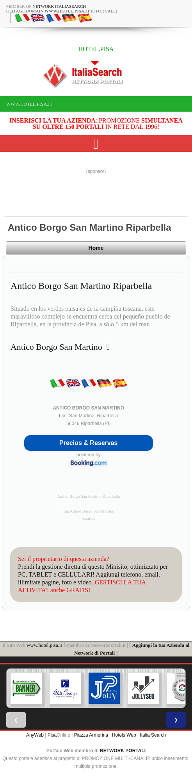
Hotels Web (124, 735)
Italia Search (153, 735)
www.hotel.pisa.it (29, 104)
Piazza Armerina (91, 735)
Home (96, 248)
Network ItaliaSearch (59, 6)
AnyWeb (35, 735)
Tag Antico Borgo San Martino (88, 511)
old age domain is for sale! (61, 11)
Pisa (52, 735)
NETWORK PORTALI (123, 750)
